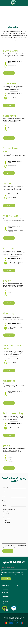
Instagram (5, 601)
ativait (7, 618)
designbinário (19, 618)
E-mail (3, 496)
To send (8, 551)
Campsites (5, 585)
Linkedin (4, 603)
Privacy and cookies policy (14, 620)
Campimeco (10, 230)
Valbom (15, 230)
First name (5, 487)
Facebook (5, 599)
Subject (4, 505)
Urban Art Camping (12, 65)
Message (4, 525)
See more (9, 73)
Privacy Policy (20, 575)
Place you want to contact (9, 509)
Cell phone (5, 501)
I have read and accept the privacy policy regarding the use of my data (14, 546)
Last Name (5, 492)
